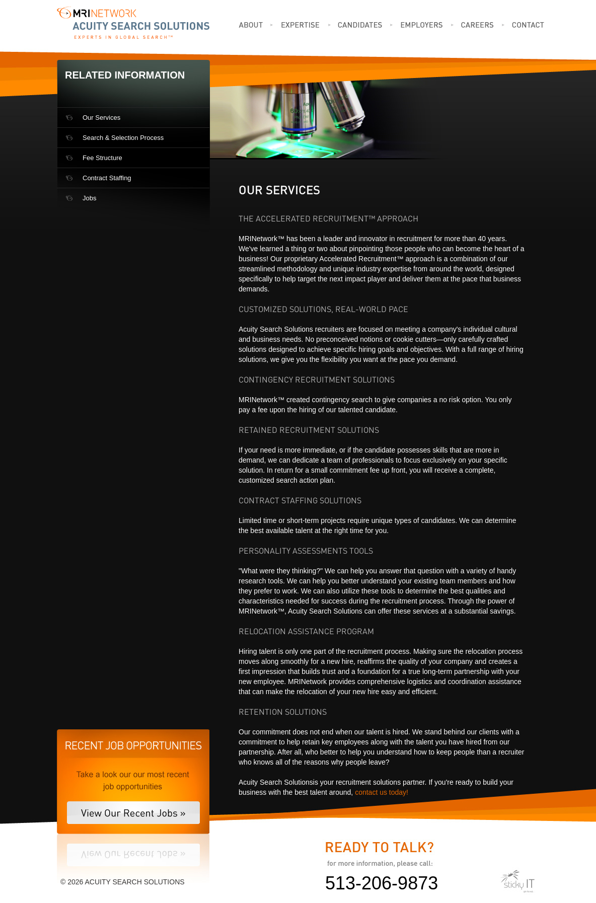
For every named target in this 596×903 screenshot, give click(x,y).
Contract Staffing (107, 178)
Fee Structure (102, 158)
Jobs (89, 198)
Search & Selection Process (123, 137)
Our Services (101, 117)
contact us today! (381, 792)
